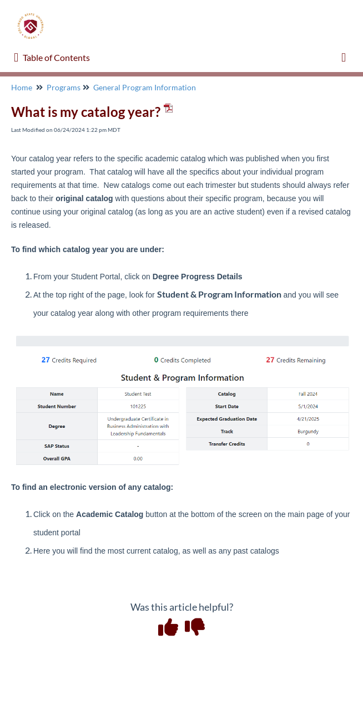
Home (21, 87)
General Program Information (144, 87)
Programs (63, 87)
